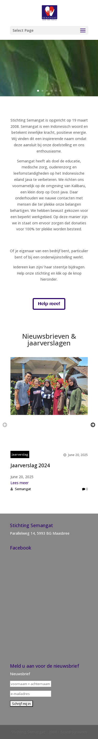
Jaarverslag (20, 454)
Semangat (23, 489)
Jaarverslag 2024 (30, 465)
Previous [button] (5, 424)
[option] (49, 424)
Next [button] (93, 424)
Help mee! (49, 304)
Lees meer (19, 482)
